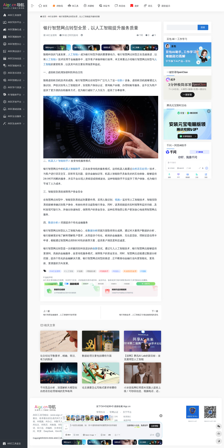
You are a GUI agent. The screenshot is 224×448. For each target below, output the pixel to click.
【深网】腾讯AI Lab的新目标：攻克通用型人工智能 (142, 357)
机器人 (52, 160)
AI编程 (49, 428)
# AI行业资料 (55, 271)
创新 (119, 80)
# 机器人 (116, 271)
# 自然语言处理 (130, 271)
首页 (44, 16)
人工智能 (73, 54)
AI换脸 (53, 424)
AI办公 (49, 421)
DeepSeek (48, 431)
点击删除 (143, 280)
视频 (117, 199)
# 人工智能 (68, 271)
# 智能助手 (104, 271)
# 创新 (79, 271)
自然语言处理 (139, 168)
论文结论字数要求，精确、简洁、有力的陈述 (58, 357)
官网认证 (114, 412)
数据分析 (53, 222)
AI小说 (40, 428)
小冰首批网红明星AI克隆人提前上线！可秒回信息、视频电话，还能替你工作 (142, 389)
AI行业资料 (52, 16)
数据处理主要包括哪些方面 (97, 355)
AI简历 (44, 424)
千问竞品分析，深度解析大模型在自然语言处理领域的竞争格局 (58, 389)
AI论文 (36, 424)
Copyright (37, 438)
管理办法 (100, 412)
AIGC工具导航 (132, 280)
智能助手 (63, 160)
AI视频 (40, 421)
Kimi (57, 431)
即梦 (39, 431)
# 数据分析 (91, 271)
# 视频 (143, 271)
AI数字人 (58, 421)
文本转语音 (59, 428)
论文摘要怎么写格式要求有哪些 (99, 387)
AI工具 (46, 280)
